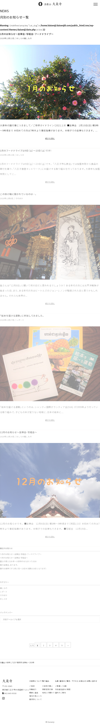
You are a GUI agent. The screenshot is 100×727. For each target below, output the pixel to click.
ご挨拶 (32, 686)
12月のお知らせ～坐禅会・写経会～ (18, 432)
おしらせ (20, 38)
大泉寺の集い (47, 686)
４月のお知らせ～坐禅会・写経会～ (14, 557)
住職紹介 (32, 689)
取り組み (45, 681)
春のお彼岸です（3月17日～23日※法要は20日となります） (23, 568)
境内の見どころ (35, 696)
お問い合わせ (92, 681)
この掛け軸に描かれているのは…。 (18, 194)
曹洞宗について (35, 699)
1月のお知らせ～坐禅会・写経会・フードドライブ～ (26, 34)
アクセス (75, 681)
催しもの (28, 38)
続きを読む (50, 138)
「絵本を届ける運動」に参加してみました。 (22, 315)
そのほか (19, 198)
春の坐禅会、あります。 (9, 565)
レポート (20, 320)
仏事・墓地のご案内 (62, 681)
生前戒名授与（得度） (63, 689)
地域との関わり (48, 692)
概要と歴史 (33, 692)
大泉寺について (35, 681)
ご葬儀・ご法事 (61, 686)
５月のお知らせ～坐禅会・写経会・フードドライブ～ (20, 554)
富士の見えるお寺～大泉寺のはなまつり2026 (18, 561)
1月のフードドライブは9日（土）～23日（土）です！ (26, 150)
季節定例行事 (47, 689)
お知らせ (82, 681)
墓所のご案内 (60, 692)
